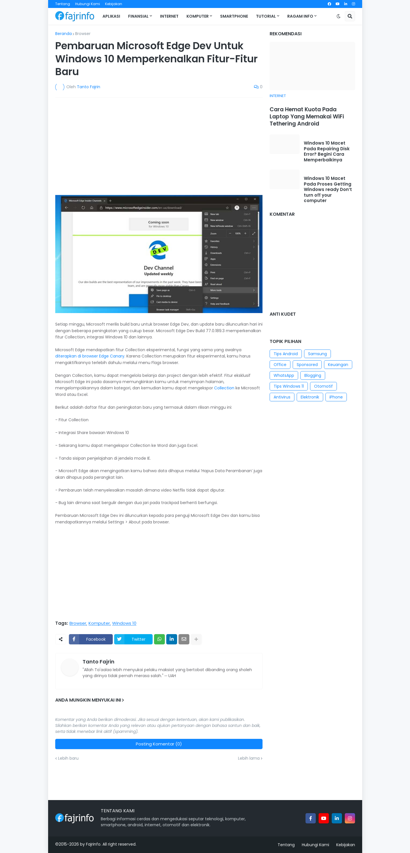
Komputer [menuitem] (197, 16)
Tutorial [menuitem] (266, 16)
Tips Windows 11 (289, 386)
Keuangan (338, 364)
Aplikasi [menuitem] (111, 16)
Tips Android (286, 354)
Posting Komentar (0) (159, 744)
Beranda (63, 34)
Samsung (317, 354)
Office (280, 364)
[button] (338, 16)
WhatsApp (284, 375)
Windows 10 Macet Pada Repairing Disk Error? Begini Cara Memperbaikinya (327, 151)
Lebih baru (68, 758)
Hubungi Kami (87, 3)
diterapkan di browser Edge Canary (89, 356)
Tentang (62, 3)
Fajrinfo (93, 844)
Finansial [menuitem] (138, 16)
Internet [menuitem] (169, 16)
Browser (83, 34)
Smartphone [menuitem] (234, 16)
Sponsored (307, 364)
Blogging (312, 375)
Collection (224, 388)
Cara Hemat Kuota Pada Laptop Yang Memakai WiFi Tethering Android (307, 116)
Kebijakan (113, 3)
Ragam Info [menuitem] (300, 16)
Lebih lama (249, 758)
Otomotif (323, 386)
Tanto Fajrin (98, 661)
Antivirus (282, 397)
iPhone (336, 397)
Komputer (99, 623)
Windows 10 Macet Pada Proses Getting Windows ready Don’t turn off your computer (328, 190)
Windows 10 (124, 623)
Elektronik (310, 397)
